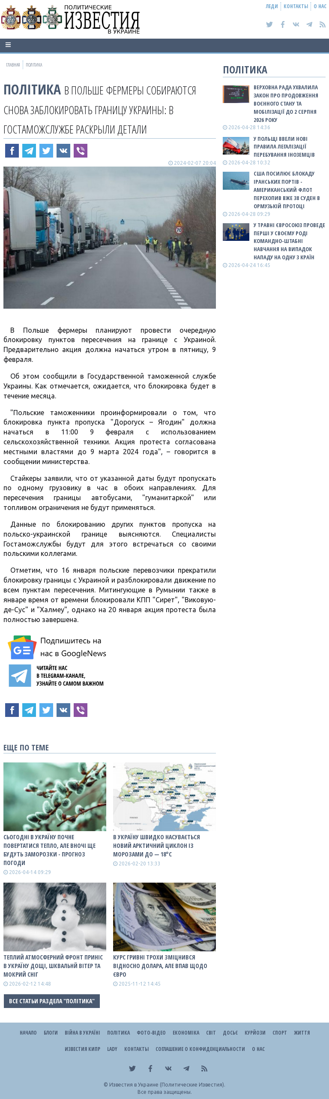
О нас (320, 6)
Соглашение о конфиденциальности (200, 1049)
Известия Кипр (82, 1049)
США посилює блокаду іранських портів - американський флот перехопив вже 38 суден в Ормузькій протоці (287, 189)
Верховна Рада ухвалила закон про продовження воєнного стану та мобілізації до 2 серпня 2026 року (286, 103)
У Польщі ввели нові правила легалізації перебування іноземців (284, 147)
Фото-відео (151, 1032)
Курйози (255, 1032)
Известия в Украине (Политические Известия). (167, 1084)
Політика (32, 89)
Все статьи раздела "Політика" (52, 1001)
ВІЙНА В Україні (82, 1032)
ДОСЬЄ (230, 1032)
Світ (211, 1032)
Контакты (296, 6)
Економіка (186, 1032)
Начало (28, 1032)
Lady (112, 1049)
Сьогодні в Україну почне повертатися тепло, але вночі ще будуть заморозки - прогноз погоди (49, 850)
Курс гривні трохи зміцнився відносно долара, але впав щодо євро (160, 965)
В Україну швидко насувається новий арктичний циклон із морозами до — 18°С (156, 845)
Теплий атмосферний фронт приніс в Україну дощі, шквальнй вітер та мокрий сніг (53, 965)
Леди (272, 6)
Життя (302, 1032)
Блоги (51, 1032)
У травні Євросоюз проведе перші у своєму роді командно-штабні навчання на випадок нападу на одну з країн (289, 241)
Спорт (279, 1032)
